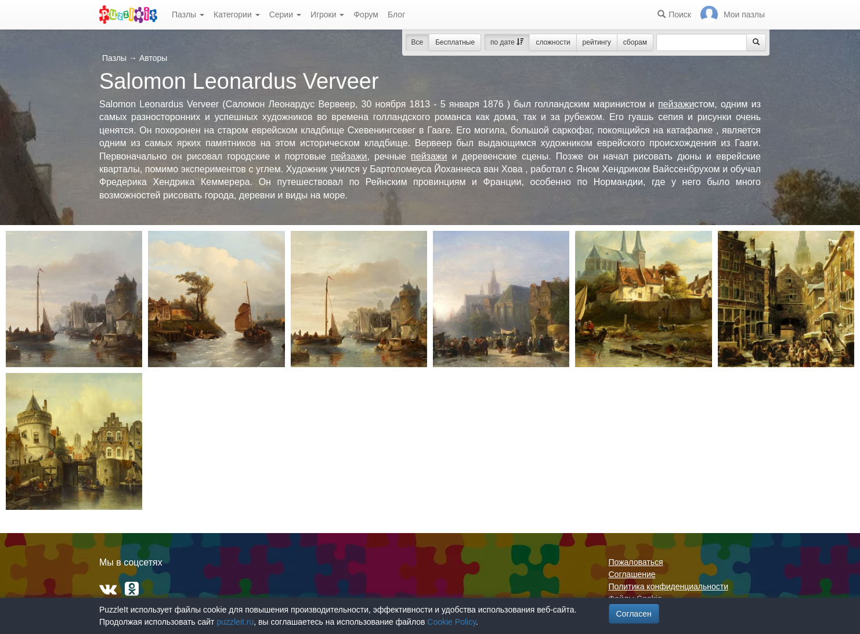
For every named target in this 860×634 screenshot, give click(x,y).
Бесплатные (455, 42)
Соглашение (632, 574)
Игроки (327, 14)
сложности (553, 42)
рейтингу (597, 42)
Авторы (153, 58)
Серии (285, 14)
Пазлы (188, 14)
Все (417, 42)
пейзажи (676, 104)
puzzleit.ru (235, 621)
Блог (396, 14)
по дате (506, 42)
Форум (365, 14)
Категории (237, 14)
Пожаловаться (636, 562)
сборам (635, 42)
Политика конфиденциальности (669, 586)
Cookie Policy (451, 621)
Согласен (634, 613)
